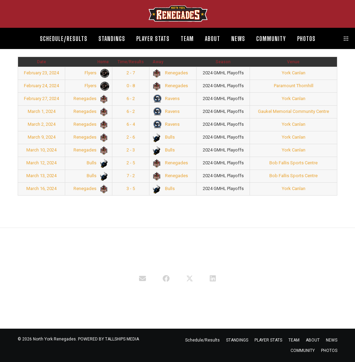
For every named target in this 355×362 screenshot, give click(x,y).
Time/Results (131, 61)
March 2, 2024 (41, 124)
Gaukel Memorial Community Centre (293, 111)
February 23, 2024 (41, 72)
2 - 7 (131, 72)
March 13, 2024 (41, 175)
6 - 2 (131, 98)
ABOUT (313, 340)
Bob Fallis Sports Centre (293, 162)
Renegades (170, 72)
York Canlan (293, 72)
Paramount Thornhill (293, 85)
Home (103, 61)
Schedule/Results (202, 340)
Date (41, 61)
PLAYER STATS (268, 340)
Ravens (166, 98)
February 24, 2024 (41, 85)
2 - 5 (131, 162)
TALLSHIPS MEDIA (122, 339)
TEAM (294, 340)
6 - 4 (131, 124)
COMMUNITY (303, 350)
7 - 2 (131, 175)
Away (158, 61)
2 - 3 (131, 150)
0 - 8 (131, 85)
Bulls (164, 137)
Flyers (95, 72)
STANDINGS (237, 340)
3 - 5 (131, 188)
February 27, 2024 (41, 98)
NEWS (331, 340)
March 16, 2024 (41, 188)
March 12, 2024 (41, 162)
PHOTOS (329, 350)
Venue (293, 61)
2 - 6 (131, 137)
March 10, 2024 (41, 150)
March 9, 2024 (41, 137)
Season (223, 61)
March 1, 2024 (41, 111)
